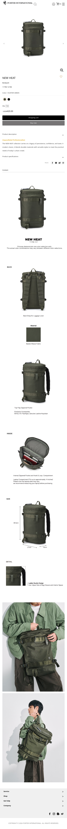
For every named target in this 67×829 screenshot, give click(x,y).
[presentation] (3, 43)
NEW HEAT (8, 78)
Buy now (33, 123)
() (60, 4)
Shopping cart (33, 118)
